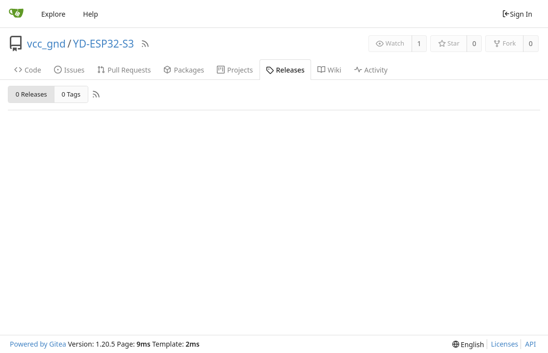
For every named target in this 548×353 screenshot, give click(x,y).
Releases (285, 70)
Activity (371, 70)
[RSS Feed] (145, 43)
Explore (53, 14)
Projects (235, 70)
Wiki (329, 70)
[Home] (16, 13)
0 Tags (71, 94)
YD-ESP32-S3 (103, 44)
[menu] (468, 344)
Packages (183, 70)
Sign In (517, 14)
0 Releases (31, 94)
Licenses (505, 344)
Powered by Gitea (38, 344)
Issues (69, 70)
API (530, 344)
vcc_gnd (46, 44)
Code (27, 70)
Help (90, 14)
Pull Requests (124, 70)
